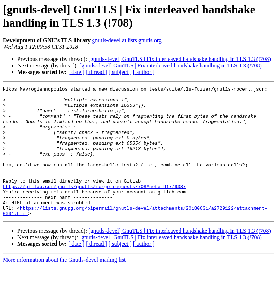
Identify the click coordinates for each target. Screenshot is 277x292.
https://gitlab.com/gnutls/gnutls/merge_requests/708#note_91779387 (94, 207)
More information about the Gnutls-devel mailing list (64, 286)
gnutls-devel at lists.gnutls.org (127, 40)
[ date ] (76, 72)
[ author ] (144, 72)
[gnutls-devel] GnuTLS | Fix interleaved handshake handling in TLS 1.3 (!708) (179, 59)
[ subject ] (120, 72)
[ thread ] (96, 72)
